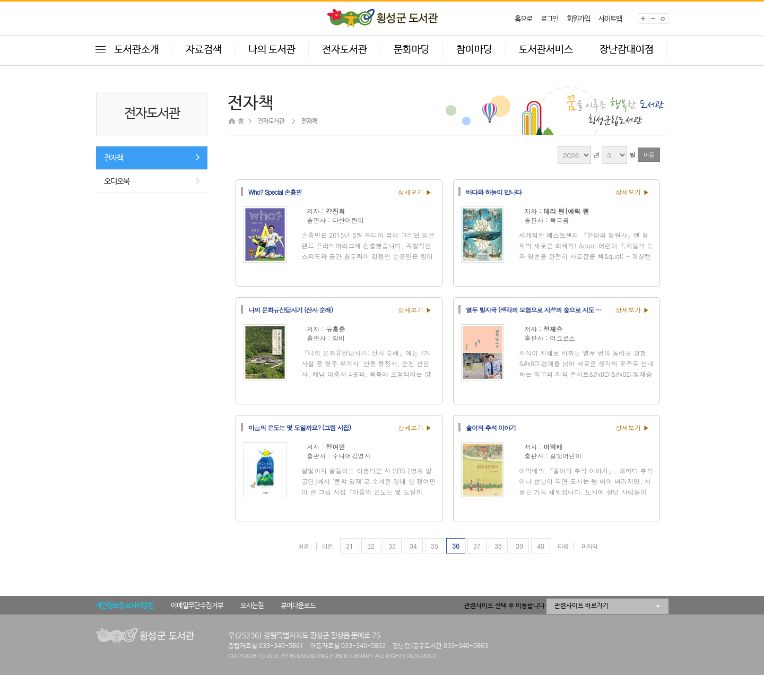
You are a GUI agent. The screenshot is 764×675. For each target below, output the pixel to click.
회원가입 (578, 19)
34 (413, 545)
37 (477, 545)
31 (349, 545)
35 (434, 545)
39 (519, 545)
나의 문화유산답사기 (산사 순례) (290, 309)
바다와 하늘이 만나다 (494, 191)
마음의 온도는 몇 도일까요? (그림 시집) (299, 427)
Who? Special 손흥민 (274, 191)
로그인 (549, 19)
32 (371, 545)
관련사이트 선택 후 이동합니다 (504, 606)
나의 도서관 (272, 50)
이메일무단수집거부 (197, 606)
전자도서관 (344, 50)
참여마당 (474, 50)
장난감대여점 (627, 50)
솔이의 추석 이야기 (491, 427)
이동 (649, 155)
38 (498, 545)
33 (392, 545)
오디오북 (116, 181)
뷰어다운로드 (298, 606)
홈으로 (523, 19)
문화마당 (412, 50)
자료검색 (204, 50)
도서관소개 (136, 50)
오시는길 (252, 606)
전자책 (113, 157)
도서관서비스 (546, 50)
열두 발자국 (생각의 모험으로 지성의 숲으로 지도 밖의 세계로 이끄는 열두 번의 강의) (537, 309)
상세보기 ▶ (415, 191)
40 (540, 545)
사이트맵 (610, 19)
